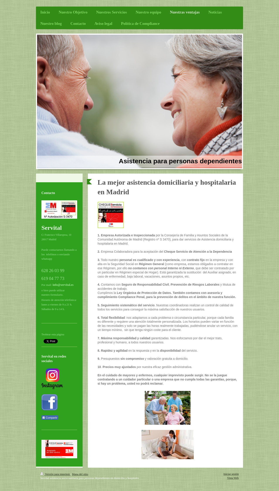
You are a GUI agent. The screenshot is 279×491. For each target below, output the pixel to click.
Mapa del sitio (80, 474)
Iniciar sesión (231, 474)
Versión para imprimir (55, 474)
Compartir (49, 417)
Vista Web (233, 477)
